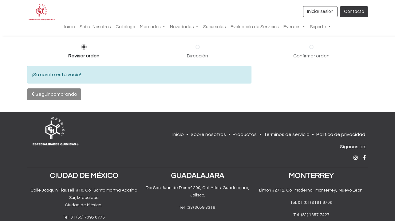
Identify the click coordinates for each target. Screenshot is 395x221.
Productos (245, 134)
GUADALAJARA (197, 176)
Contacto (354, 11)
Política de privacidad (340, 134)
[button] (54, 94)
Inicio (178, 134)
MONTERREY (311, 176)
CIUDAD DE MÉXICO (84, 176)
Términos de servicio (287, 134)
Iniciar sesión (320, 11)
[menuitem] (69, 27)
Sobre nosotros (208, 134)
